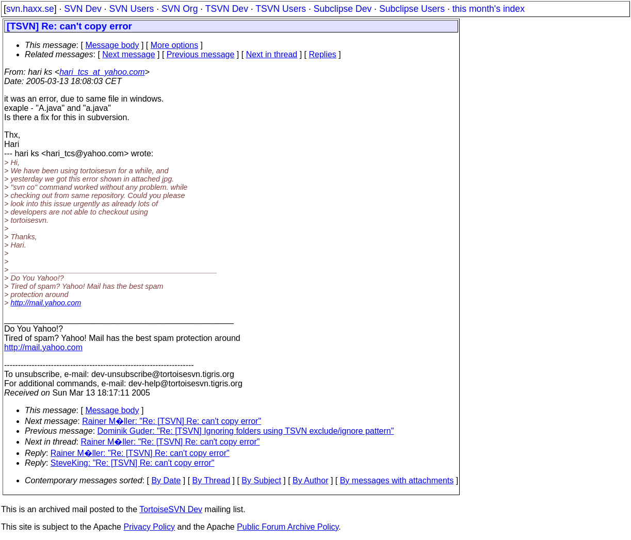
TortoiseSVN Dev (170, 509)
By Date (166, 480)
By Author (310, 480)
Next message (128, 54)
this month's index (488, 9)
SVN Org (179, 9)
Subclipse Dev (342, 9)
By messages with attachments (397, 480)
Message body (112, 45)
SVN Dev (82, 9)
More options (175, 45)
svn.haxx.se (30, 9)
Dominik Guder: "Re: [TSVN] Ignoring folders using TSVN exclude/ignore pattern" (246, 431)
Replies (322, 54)
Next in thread (272, 54)
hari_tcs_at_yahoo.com (101, 72)
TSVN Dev (226, 9)
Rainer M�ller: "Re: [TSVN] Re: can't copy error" (171, 421)
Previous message (201, 54)
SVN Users (131, 9)
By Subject (261, 480)
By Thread (211, 480)
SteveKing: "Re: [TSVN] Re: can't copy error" (133, 463)
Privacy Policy (149, 526)
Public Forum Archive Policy (287, 526)
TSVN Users (280, 9)
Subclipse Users (412, 9)
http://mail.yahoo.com (45, 303)
